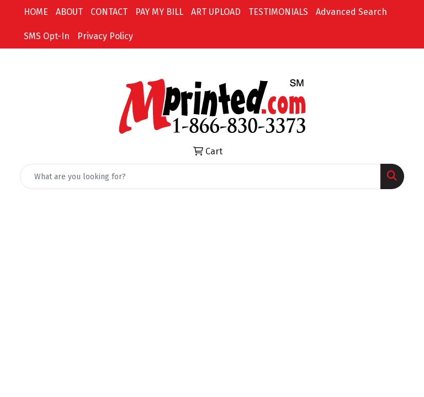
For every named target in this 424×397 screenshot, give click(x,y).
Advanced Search (351, 12)
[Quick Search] (200, 176)
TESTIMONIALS (278, 12)
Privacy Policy (105, 36)
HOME (36, 12)
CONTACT (109, 12)
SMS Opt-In (47, 36)
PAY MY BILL (159, 12)
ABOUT (69, 12)
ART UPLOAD (216, 12)
